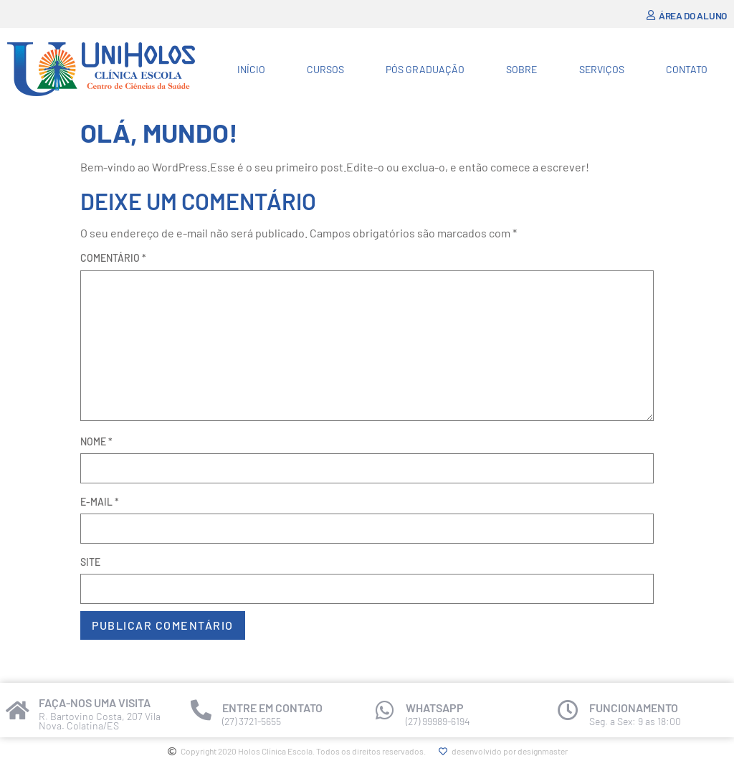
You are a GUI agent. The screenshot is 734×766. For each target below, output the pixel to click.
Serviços (601, 69)
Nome (96, 441)
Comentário (113, 258)
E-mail (99, 502)
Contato (686, 69)
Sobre (521, 69)
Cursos (325, 69)
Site (90, 562)
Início (251, 69)
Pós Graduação (425, 69)
